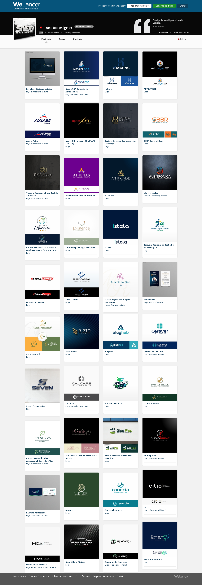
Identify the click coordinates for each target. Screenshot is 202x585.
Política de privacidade (62, 576)
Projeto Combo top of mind (77, 94)
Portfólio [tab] (46, 38)
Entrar (182, 5)
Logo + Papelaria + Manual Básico (41, 567)
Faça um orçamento (139, 5)
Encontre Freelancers (39, 576)
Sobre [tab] (62, 38)
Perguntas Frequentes (103, 576)
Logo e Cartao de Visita (115, 305)
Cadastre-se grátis (164, 5)
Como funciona (83, 576)
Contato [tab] (77, 38)
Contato (120, 576)
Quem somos (19, 576)
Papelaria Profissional (154, 302)
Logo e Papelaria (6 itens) (37, 91)
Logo (107, 91)
